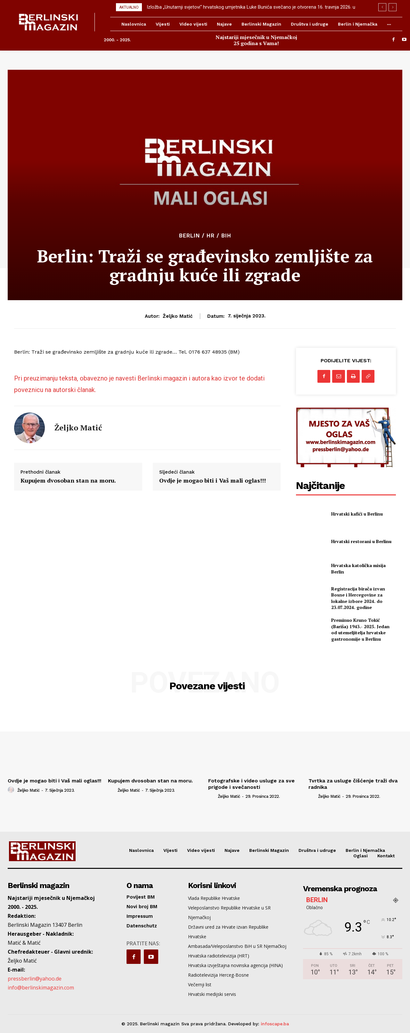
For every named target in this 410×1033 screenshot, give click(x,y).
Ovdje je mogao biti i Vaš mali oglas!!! (212, 480)
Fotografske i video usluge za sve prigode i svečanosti (251, 784)
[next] (393, 7)
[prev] (382, 7)
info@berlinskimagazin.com (41, 987)
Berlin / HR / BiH (205, 235)
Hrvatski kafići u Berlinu (357, 514)
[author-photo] (12, 790)
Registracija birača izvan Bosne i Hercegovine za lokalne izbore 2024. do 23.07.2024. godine (358, 598)
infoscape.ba (275, 1023)
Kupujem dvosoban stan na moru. (68, 480)
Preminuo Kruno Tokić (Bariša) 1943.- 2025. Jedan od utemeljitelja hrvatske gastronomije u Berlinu (360, 629)
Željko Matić (178, 316)
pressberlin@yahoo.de (35, 978)
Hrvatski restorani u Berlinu (361, 541)
